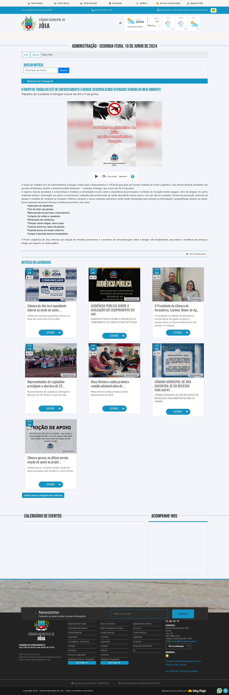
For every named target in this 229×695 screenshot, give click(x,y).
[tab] (120, 23)
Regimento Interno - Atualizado (81, 659)
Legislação (72, 637)
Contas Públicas (75, 633)
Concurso (137, 628)
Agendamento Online (77, 624)
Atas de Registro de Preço (111, 628)
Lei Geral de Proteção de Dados (181, 671)
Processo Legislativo (77, 655)
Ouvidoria (72, 651)
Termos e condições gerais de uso (183, 661)
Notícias (35, 54)
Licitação (72, 646)
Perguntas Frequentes (109, 659)
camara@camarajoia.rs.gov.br (183, 641)
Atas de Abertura (107, 624)
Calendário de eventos (77, 628)
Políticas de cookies (175, 664)
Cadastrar (183, 613)
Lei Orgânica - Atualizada (78, 642)
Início (26, 54)
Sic (134, 651)
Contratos (104, 637)
